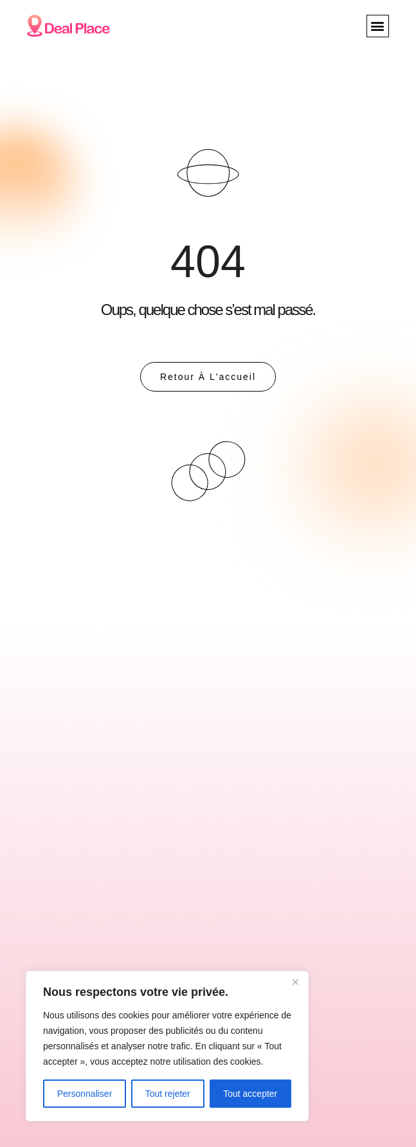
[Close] (295, 981)
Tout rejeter (167, 1093)
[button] (377, 26)
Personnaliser (85, 1093)
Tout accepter (250, 1093)
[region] (167, 1046)
